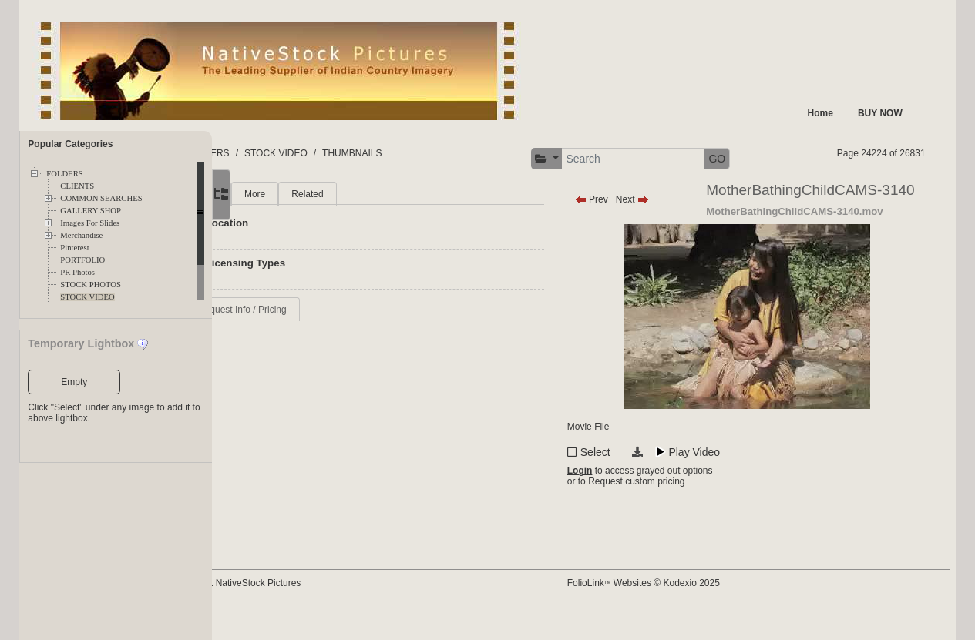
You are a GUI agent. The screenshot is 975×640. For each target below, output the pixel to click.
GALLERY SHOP (90, 210)
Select (632, 478)
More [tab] (331, 194)
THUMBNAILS (429, 153)
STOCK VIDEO (87, 297)
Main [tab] (285, 194)
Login (616, 499)
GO (753, 158)
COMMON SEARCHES (101, 198)
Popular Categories (70, 144)
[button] (583, 159)
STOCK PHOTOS (90, 284)
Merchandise (81, 235)
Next (668, 199)
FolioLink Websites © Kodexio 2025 (679, 606)
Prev (627, 199)
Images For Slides (89, 223)
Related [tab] (385, 194)
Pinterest (74, 247)
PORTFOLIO (82, 260)
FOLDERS (64, 173)
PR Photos (77, 272)
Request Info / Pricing (319, 309)
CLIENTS (77, 186)
